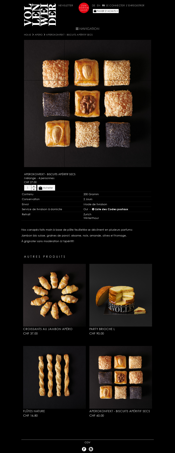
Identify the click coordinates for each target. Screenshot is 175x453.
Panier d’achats (106, 11)
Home (27, 34)
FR (103, 5)
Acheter (46, 188)
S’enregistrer (135, 5)
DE (93, 5)
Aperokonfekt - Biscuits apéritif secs (69, 34)
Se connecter (115, 5)
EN (98, 5)
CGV (88, 442)
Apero (39, 34)
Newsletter (65, 5)
